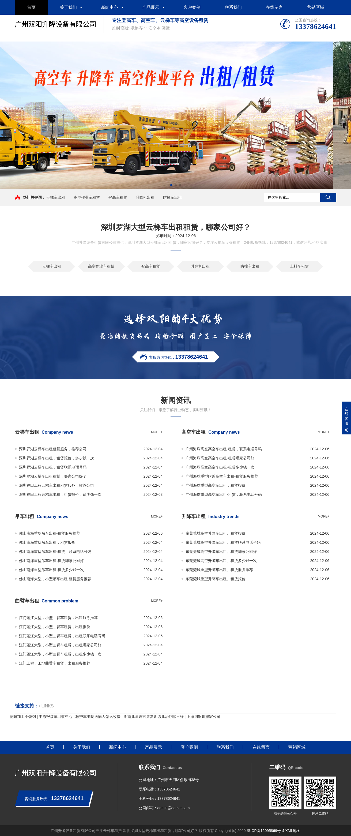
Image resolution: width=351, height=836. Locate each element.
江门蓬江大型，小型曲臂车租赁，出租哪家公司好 (60, 645)
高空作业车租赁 (87, 197)
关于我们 (68, 7)
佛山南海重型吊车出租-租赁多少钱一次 (51, 570)
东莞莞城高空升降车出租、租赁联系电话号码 (223, 542)
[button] (171, 185)
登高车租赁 (117, 197)
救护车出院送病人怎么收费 (98, 716)
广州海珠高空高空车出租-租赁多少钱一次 (220, 467)
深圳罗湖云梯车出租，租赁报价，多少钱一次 (56, 458)
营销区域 (315, 7)
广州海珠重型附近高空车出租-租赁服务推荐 (222, 476)
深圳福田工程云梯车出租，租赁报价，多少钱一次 (60, 494)
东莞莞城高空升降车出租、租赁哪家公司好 (221, 551)
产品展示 (150, 7)
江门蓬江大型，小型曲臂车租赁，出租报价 (54, 627)
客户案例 (192, 7)
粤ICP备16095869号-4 (265, 830)
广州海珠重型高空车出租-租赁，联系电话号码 (224, 494)
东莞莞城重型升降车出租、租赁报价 (216, 579)
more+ (157, 432)
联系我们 (233, 7)
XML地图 (292, 830)
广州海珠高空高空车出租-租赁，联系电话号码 (224, 449)
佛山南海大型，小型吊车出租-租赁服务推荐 (55, 579)
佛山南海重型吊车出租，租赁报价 (47, 542)
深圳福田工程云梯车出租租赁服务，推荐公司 (56, 485)
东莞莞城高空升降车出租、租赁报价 (216, 533)
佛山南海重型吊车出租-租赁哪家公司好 (51, 560)
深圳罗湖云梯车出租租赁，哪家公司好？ (52, 476)
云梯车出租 (55, 197)
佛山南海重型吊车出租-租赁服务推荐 (49, 533)
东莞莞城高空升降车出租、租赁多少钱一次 (221, 560)
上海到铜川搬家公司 (203, 716)
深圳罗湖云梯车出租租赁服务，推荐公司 (52, 449)
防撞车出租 (172, 197)
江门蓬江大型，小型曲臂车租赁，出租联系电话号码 (62, 636)
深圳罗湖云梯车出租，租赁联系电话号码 (52, 467)
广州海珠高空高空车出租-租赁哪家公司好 (220, 458)
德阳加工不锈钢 (23, 716)
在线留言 (274, 7)
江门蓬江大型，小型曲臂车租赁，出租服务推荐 (58, 618)
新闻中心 (109, 7)
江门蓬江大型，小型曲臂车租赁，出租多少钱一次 (60, 654)
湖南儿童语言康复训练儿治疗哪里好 (154, 716)
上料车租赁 (299, 266)
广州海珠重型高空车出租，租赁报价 (216, 485)
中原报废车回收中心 (56, 716)
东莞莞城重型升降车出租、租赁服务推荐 (219, 570)
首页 (31, 7)
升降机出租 (145, 197)
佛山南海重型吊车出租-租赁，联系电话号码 (55, 551)
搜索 (328, 197)
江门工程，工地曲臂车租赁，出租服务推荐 (54, 663)
